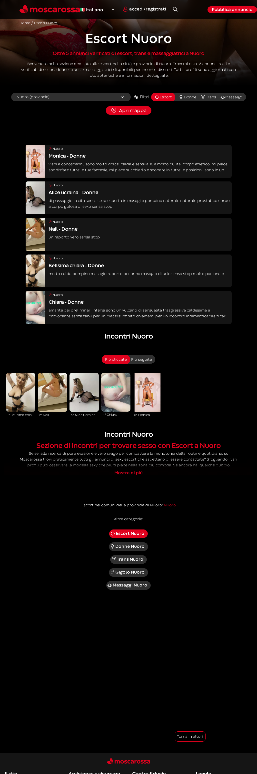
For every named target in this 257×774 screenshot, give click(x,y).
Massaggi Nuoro (127, 585)
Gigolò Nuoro (127, 572)
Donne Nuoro (127, 546)
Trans (208, 97)
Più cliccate (116, 359)
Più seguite (141, 359)
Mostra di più (128, 472)
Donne (187, 97)
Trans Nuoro (127, 559)
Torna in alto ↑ (190, 736)
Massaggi (231, 97)
